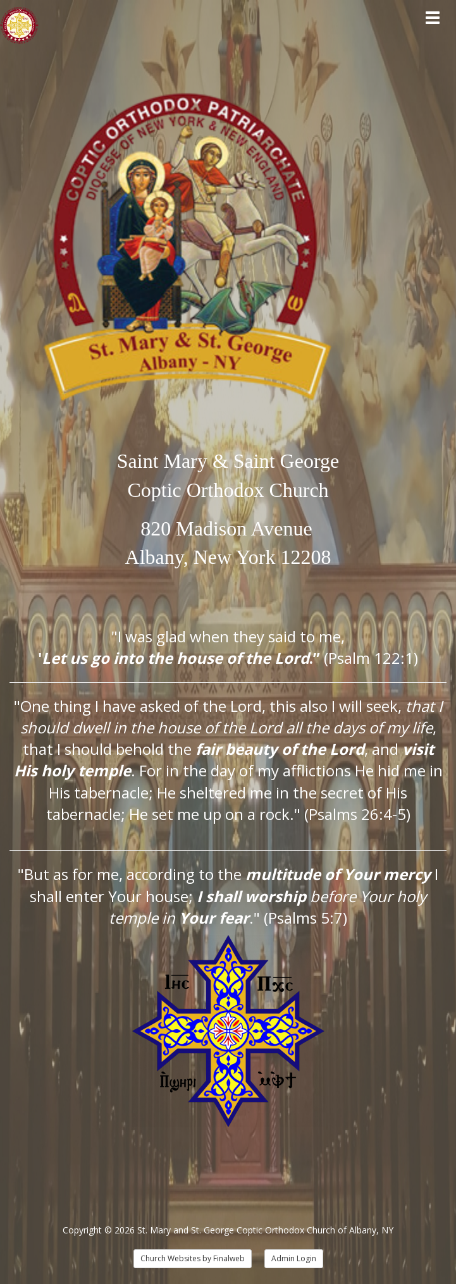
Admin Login (293, 1258)
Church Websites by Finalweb (192, 1258)
